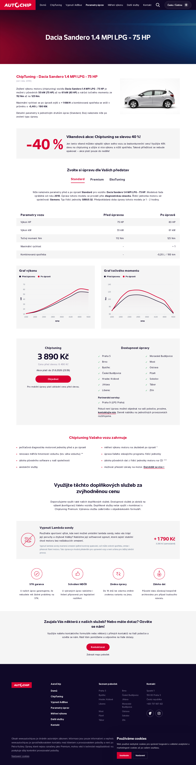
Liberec (102, 703)
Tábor (101, 719)
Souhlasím (124, 755)
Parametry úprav (95, 4)
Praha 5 (102, 690)
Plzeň (101, 715)
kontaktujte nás (107, 412)
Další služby (133, 4)
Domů (43, 4)
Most (101, 711)
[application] (55, 301)
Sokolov (125, 715)
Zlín (123, 719)
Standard (78, 179)
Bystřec (102, 695)
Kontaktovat (98, 647)
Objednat (53, 379)
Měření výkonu (115, 4)
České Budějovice (130, 695)
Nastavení (140, 755)
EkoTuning (117, 179)
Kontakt (147, 4)
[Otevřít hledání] (158, 5)
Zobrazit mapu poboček (98, 654)
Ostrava (125, 711)
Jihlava (125, 699)
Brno (124, 690)
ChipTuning (56, 4)
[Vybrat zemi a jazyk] (178, 5)
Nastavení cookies (20, 756)
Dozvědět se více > (154, 466)
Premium (97, 179)
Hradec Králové (106, 699)
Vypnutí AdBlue (74, 4)
